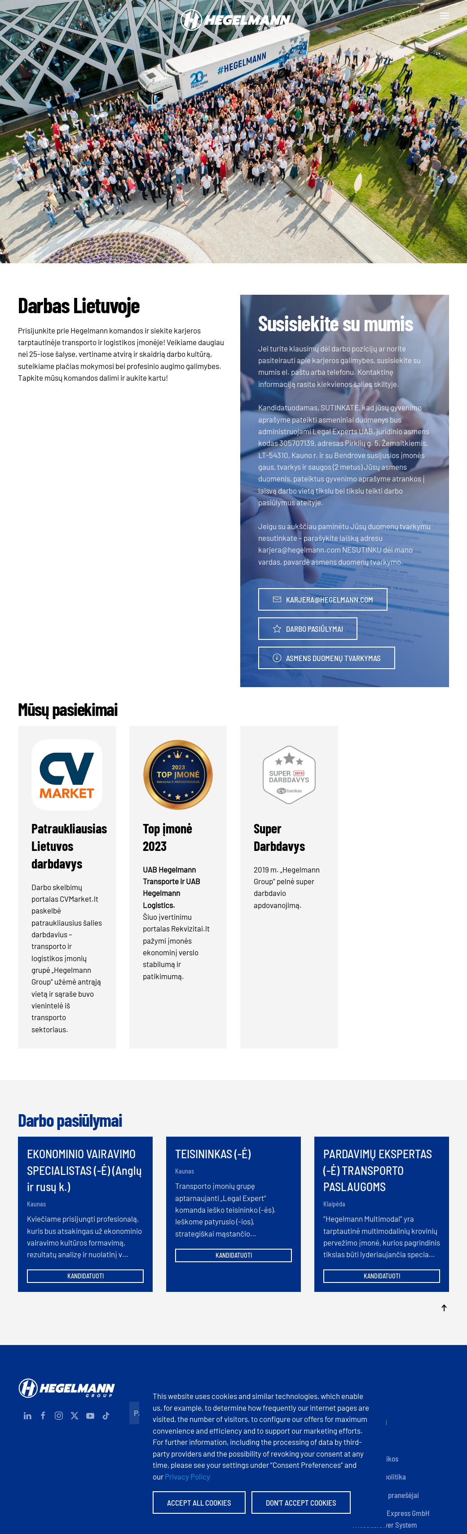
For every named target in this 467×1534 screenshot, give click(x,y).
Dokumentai (369, 1421)
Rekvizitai (366, 1403)
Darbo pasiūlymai (308, 628)
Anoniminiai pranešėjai (385, 1494)
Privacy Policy (187, 1476)
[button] (444, 15)
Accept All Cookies (199, 1502)
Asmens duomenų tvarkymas (327, 657)
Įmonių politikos (375, 1458)
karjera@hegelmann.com (323, 599)
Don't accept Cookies (301, 1502)
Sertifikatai (368, 1440)
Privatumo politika (379, 1476)
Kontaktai (366, 1385)
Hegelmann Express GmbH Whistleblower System (391, 1518)
